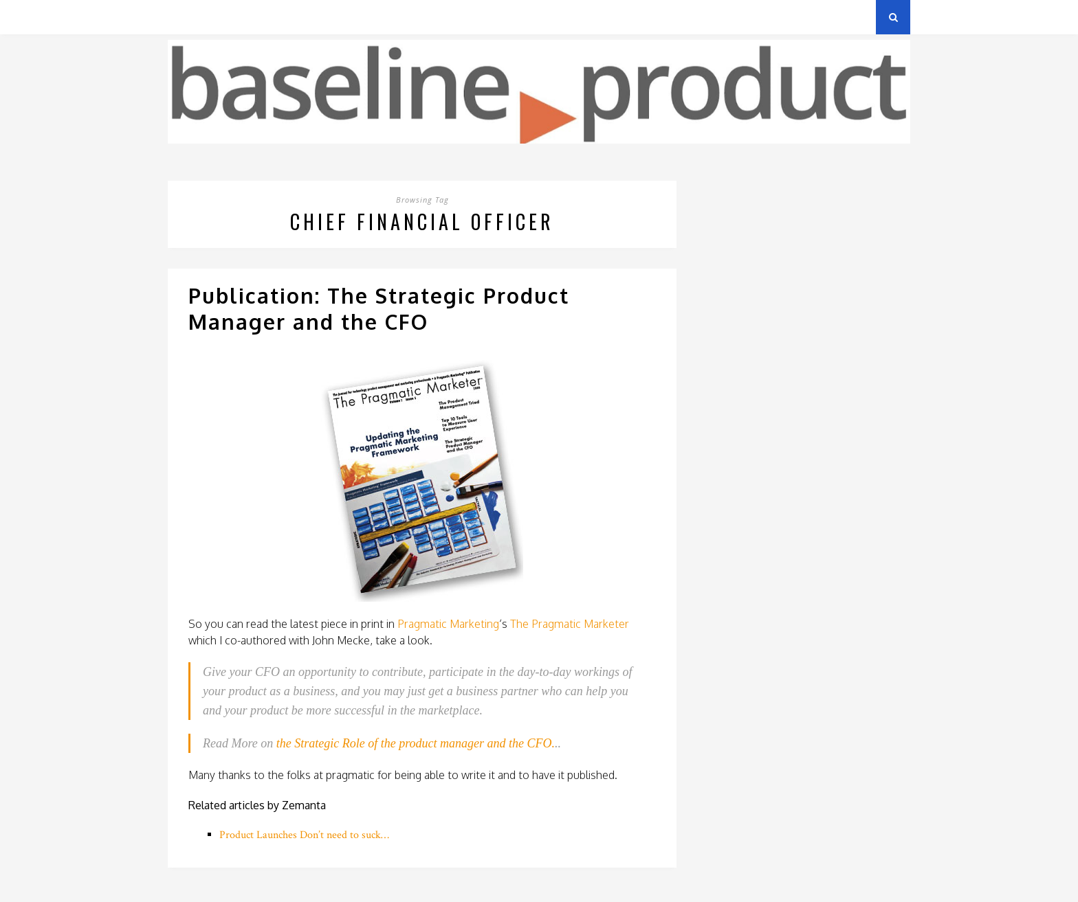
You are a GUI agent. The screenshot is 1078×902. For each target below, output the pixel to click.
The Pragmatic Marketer (569, 624)
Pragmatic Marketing (448, 624)
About (332, 17)
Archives (188, 17)
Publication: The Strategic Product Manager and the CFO (378, 308)
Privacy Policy (263, 17)
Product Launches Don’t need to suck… (304, 835)
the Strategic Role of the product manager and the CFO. (415, 743)
